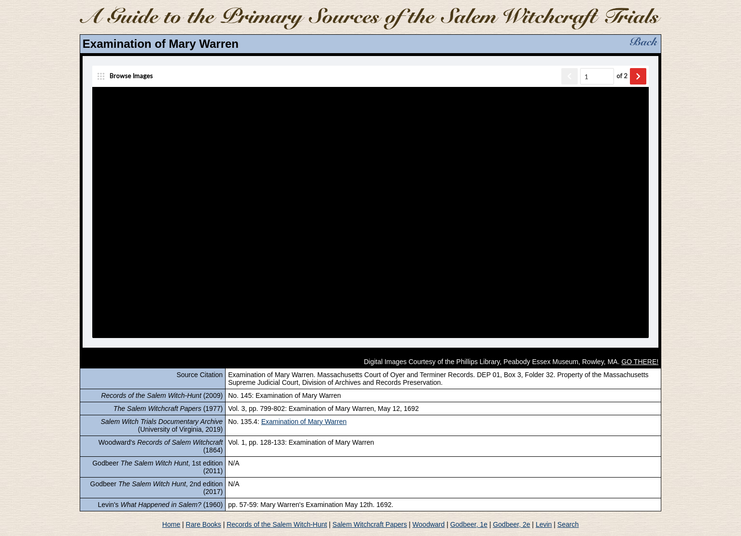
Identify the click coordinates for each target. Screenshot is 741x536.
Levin (544, 524)
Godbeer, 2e (511, 524)
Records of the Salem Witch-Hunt (277, 524)
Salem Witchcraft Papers (369, 524)
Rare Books (203, 524)
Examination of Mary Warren (304, 421)
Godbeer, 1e (468, 524)
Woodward (429, 524)
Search (568, 524)
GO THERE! (639, 362)
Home (171, 524)
